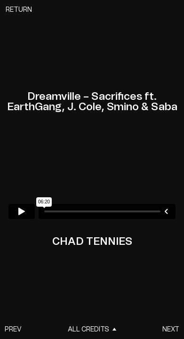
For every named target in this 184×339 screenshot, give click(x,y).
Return (19, 10)
